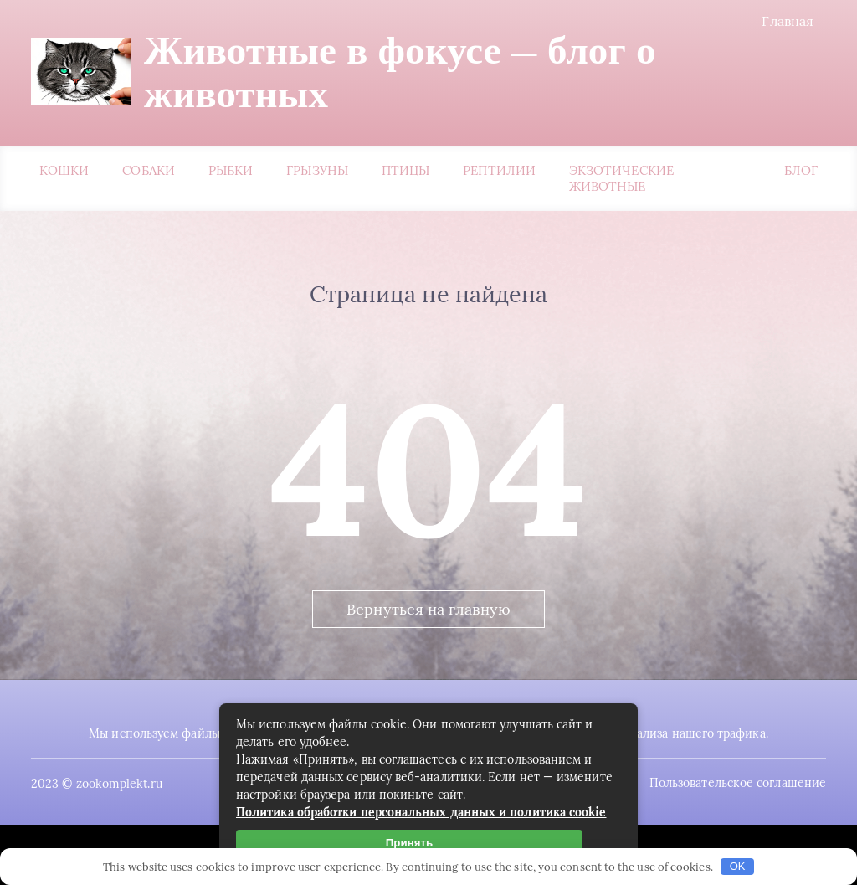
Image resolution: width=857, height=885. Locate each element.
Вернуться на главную (428, 609)
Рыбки (230, 170)
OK (738, 866)
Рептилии (499, 170)
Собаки (148, 170)
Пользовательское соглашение (737, 782)
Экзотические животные (621, 178)
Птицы (405, 170)
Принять (409, 842)
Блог (801, 170)
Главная (787, 21)
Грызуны (317, 170)
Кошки (64, 170)
